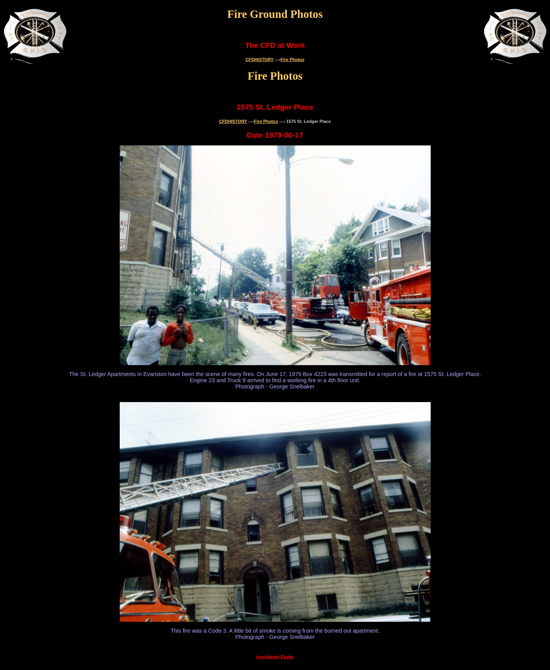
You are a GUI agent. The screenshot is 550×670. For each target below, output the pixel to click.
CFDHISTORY (260, 59)
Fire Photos (293, 59)
